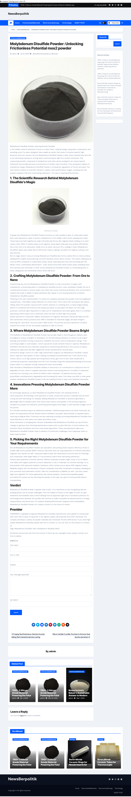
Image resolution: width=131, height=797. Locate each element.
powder (55, 54)
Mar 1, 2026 (80, 698)
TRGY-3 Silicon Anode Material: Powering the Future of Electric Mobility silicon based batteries (109, 76)
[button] (122, 23)
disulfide (37, 54)
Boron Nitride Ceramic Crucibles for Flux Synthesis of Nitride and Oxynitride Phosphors (109, 111)
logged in (23, 715)
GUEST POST (80, 23)
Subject (51, 567)
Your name (51, 548)
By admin (13, 54)
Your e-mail (51, 558)
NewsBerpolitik (18, 14)
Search (102, 37)
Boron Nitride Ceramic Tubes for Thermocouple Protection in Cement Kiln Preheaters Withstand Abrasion (109, 100)
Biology (72, 739)
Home (17, 23)
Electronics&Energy (51, 23)
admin (52, 651)
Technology (67, 23)
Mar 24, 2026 (52, 698)
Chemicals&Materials (31, 23)
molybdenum (46, 54)
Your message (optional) (51, 585)
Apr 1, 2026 (24, 698)
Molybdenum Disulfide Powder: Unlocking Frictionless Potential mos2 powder (46, 45)
